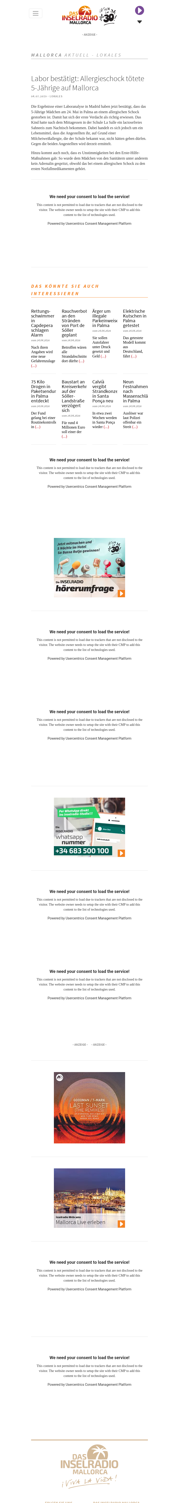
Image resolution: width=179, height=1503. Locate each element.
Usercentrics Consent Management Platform (98, 223)
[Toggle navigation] (35, 13)
